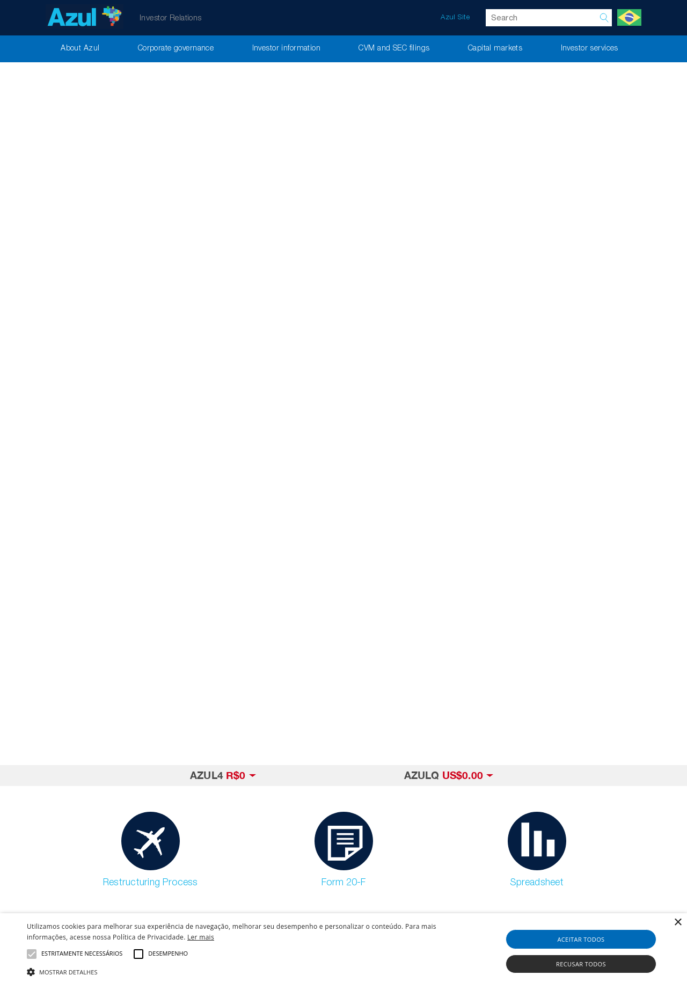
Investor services (589, 48)
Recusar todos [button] (581, 964)
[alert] (343, 951)
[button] (232, 971)
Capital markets (495, 48)
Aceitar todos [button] (580, 939)
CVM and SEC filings (394, 48)
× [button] (678, 923)
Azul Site (455, 17)
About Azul (80, 48)
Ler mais (200, 937)
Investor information (286, 48)
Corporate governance (176, 48)
